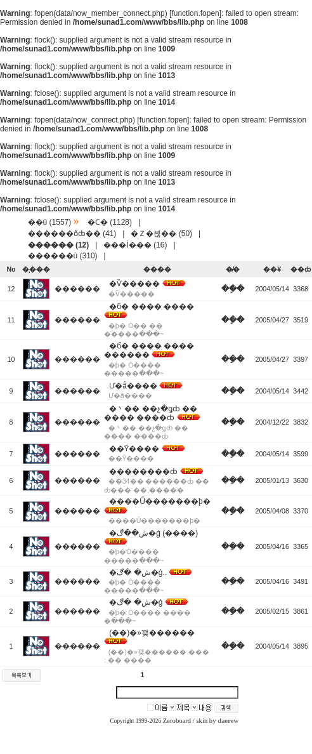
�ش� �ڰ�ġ (135, 602)
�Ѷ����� (134, 283)
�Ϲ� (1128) (110, 222)
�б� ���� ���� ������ (149, 350)
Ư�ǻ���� (133, 385)
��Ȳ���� (134, 448)
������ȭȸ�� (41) (72, 233)
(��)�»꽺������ (152, 632)
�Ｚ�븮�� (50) (161, 233)
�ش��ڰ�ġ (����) (153, 533)
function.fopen (195, 13)
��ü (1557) (50, 222)
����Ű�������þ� (159, 501)
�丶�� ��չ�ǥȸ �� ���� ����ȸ (150, 413)
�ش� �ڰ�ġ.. (138, 572)
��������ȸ (143, 471)
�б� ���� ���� (151, 306)
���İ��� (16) (135, 245)
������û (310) (63, 255)
